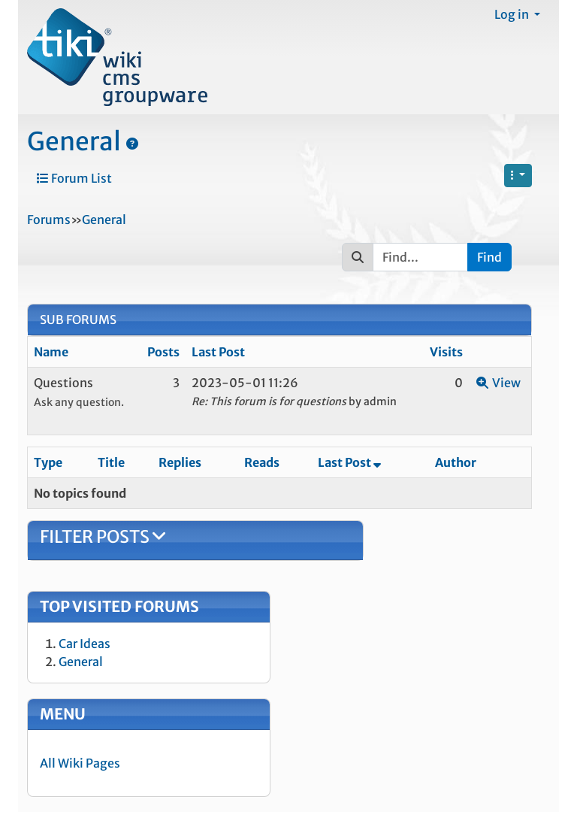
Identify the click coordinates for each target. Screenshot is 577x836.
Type (48, 462)
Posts (163, 351)
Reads (261, 462)
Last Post (218, 351)
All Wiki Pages (80, 763)
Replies (180, 462)
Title (111, 462)
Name (51, 351)
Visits (446, 351)
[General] (132, 143)
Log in (512, 14)
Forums (49, 219)
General (74, 141)
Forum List (74, 178)
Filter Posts (102, 536)
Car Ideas (84, 643)
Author (455, 462)
